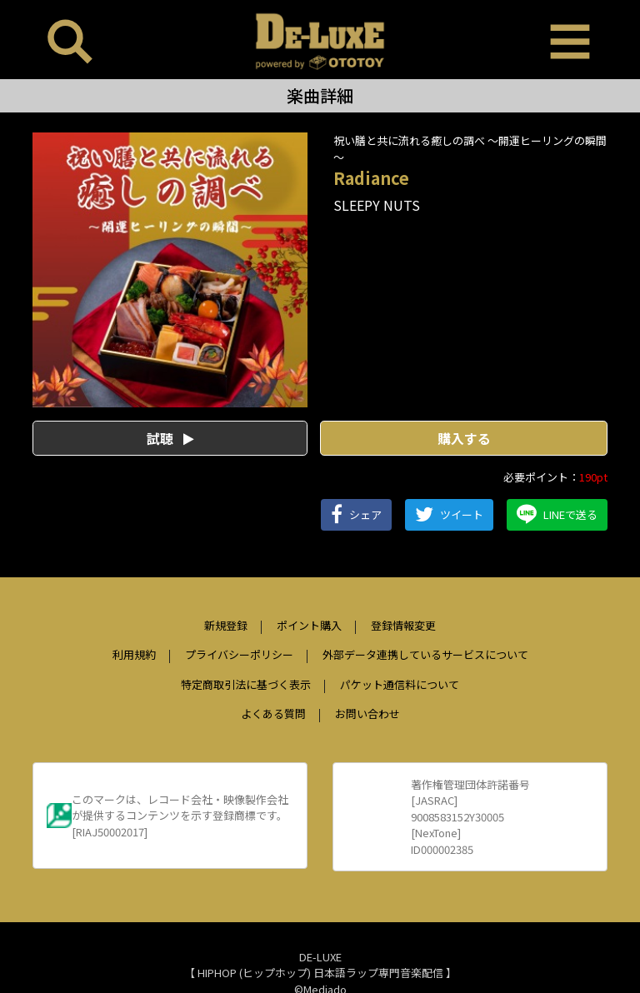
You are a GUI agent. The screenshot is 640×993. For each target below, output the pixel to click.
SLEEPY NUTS (376, 205)
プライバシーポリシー (239, 654)
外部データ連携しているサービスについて (425, 654)
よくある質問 (273, 713)
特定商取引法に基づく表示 (246, 684)
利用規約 (134, 654)
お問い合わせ (367, 713)
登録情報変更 (403, 625)
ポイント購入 (309, 625)
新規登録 (226, 625)
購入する (464, 438)
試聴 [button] (170, 438)
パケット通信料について (399, 684)
